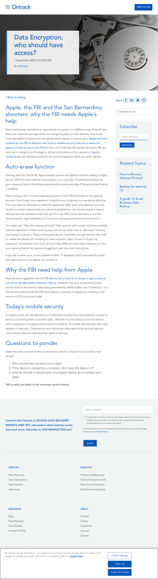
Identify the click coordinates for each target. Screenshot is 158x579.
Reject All (119, 564)
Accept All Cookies (120, 572)
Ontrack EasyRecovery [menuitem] (92, 475)
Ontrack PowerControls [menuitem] (93, 480)
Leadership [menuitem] (86, 526)
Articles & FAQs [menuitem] (17, 531)
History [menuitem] (84, 521)
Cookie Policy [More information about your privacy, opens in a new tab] (76, 556)
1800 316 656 (143, 7)
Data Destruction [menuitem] (18, 480)
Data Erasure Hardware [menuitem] (93, 489)
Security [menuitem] (85, 531)
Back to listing (16, 97)
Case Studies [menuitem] (15, 526)
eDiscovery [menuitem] (14, 489)
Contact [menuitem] (85, 516)
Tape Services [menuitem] (16, 485)
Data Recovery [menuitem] (16, 475)
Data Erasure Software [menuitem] (92, 485)
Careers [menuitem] (85, 536)
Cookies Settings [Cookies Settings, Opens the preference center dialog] (120, 556)
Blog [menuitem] (11, 516)
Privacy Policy (102, 432)
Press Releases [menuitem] (16, 521)
